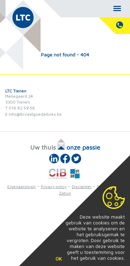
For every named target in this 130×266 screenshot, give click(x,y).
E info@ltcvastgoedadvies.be (33, 114)
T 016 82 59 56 (20, 108)
